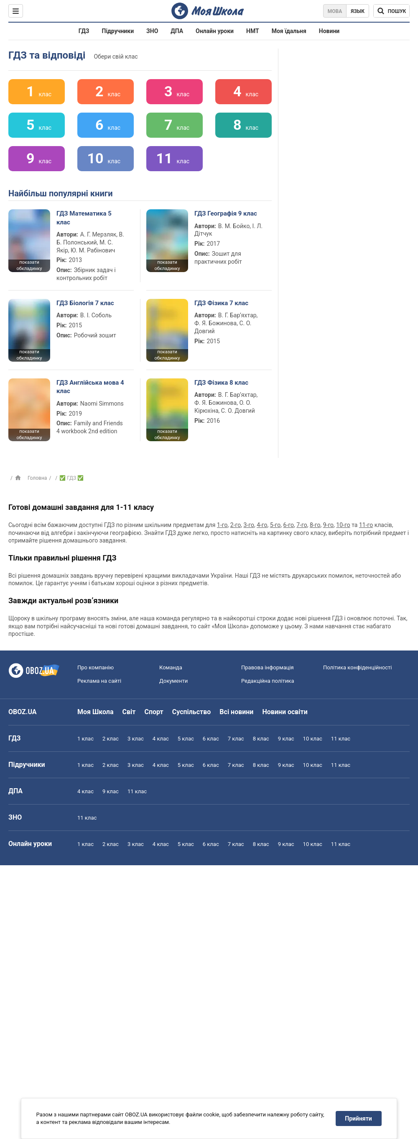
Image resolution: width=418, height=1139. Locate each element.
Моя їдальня (289, 31)
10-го (343, 525)
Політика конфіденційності (357, 667)
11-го (366, 525)
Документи (173, 681)
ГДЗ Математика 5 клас (84, 218)
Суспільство (191, 712)
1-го (222, 525)
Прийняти (358, 1118)
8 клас (261, 738)
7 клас (236, 738)
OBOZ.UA (22, 712)
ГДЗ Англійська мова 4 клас (90, 387)
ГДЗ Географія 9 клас (225, 213)
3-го (248, 525)
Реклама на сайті (99, 681)
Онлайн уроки (215, 31)
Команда (170, 667)
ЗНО (152, 31)
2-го (235, 525)
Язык (357, 11)
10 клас (312, 738)
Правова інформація (267, 667)
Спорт (153, 712)
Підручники (118, 31)
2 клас (110, 738)
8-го (315, 525)
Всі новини (236, 712)
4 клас (161, 738)
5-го (275, 525)
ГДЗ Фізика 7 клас (221, 303)
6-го (288, 525)
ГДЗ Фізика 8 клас (221, 382)
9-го (328, 525)
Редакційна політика (267, 681)
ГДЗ (84, 31)
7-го (301, 525)
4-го (262, 525)
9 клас (286, 738)
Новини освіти (284, 712)
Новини (329, 31)
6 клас (211, 738)
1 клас (85, 738)
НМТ (252, 31)
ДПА (177, 31)
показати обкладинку (29, 265)
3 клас (135, 738)
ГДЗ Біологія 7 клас (85, 303)
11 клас (340, 738)
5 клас (186, 738)
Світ (129, 712)
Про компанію (95, 667)
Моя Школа (95, 712)
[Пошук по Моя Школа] (391, 11)
